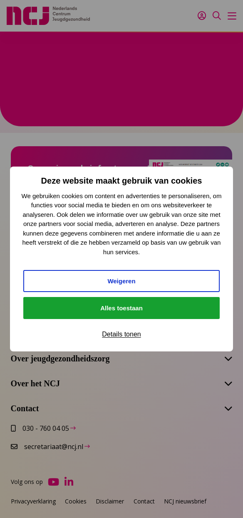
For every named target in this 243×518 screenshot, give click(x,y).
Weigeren (121, 281)
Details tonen (121, 334)
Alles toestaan (121, 308)
